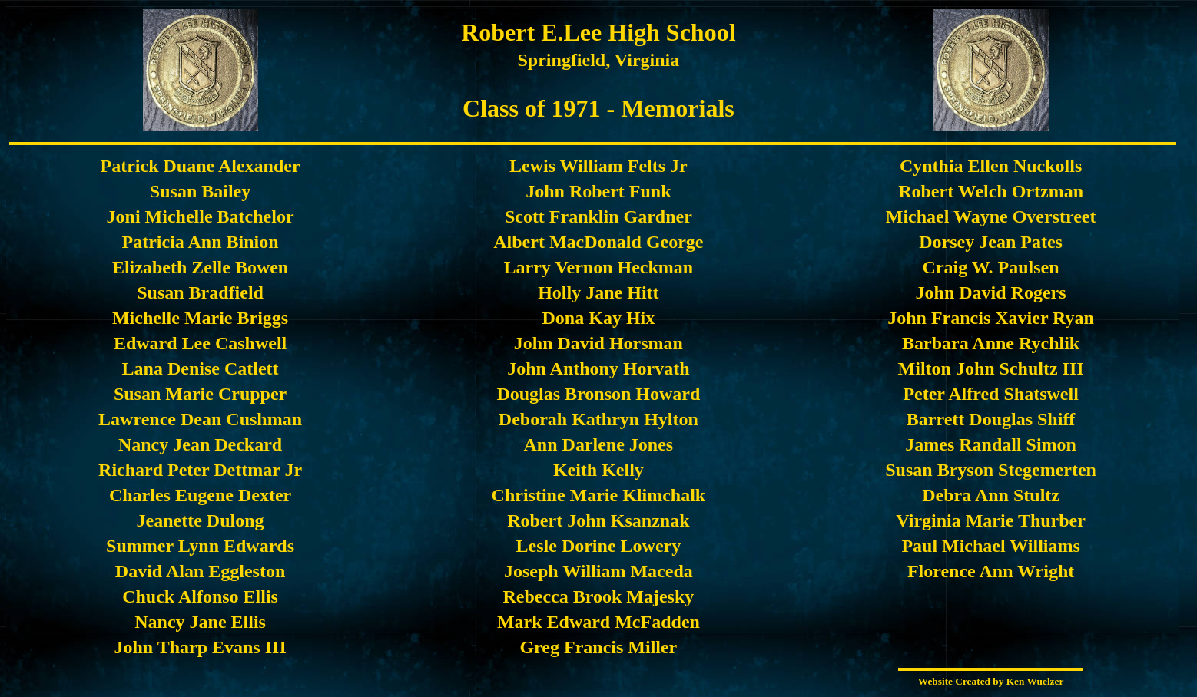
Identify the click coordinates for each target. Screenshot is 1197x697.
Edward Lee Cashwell (200, 343)
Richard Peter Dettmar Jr (200, 470)
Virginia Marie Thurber (991, 520)
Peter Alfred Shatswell (990, 394)
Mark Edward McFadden (598, 622)
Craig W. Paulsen (991, 267)
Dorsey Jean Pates (991, 242)
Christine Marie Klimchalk (599, 495)
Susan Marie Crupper (200, 394)
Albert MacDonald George (598, 242)
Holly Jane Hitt (598, 292)
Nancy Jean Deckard (200, 444)
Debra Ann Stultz (990, 495)
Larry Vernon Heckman (599, 267)
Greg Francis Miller (598, 647)
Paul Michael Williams (990, 546)
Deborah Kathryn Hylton (598, 419)
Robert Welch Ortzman (990, 191)
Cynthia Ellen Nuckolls (991, 166)
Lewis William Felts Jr (598, 166)
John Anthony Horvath (598, 368)
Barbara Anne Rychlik (990, 343)
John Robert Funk (598, 191)
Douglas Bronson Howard (598, 394)
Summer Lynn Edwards (200, 546)
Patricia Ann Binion (200, 242)
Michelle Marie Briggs (200, 318)
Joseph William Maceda (598, 571)
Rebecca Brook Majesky (598, 596)
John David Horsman (598, 343)
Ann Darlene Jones (599, 444)
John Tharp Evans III (200, 647)
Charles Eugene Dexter (200, 495)
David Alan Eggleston (200, 571)
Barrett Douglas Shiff (991, 419)
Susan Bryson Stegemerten (990, 470)
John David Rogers (991, 292)
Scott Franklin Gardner (598, 216)
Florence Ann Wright (990, 571)
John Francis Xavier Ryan (990, 318)
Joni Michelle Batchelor (200, 216)
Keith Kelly (598, 470)
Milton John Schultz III (991, 368)
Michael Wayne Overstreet (991, 216)
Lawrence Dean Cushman (200, 419)
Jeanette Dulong (200, 520)
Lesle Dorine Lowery (598, 546)
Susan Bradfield (200, 292)
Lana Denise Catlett (200, 368)
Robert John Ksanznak (598, 520)
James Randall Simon (990, 444)
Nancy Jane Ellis (200, 622)
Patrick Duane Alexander (200, 166)
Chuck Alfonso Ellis (200, 596)
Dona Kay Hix (598, 318)
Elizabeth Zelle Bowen (200, 267)
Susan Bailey (200, 191)
